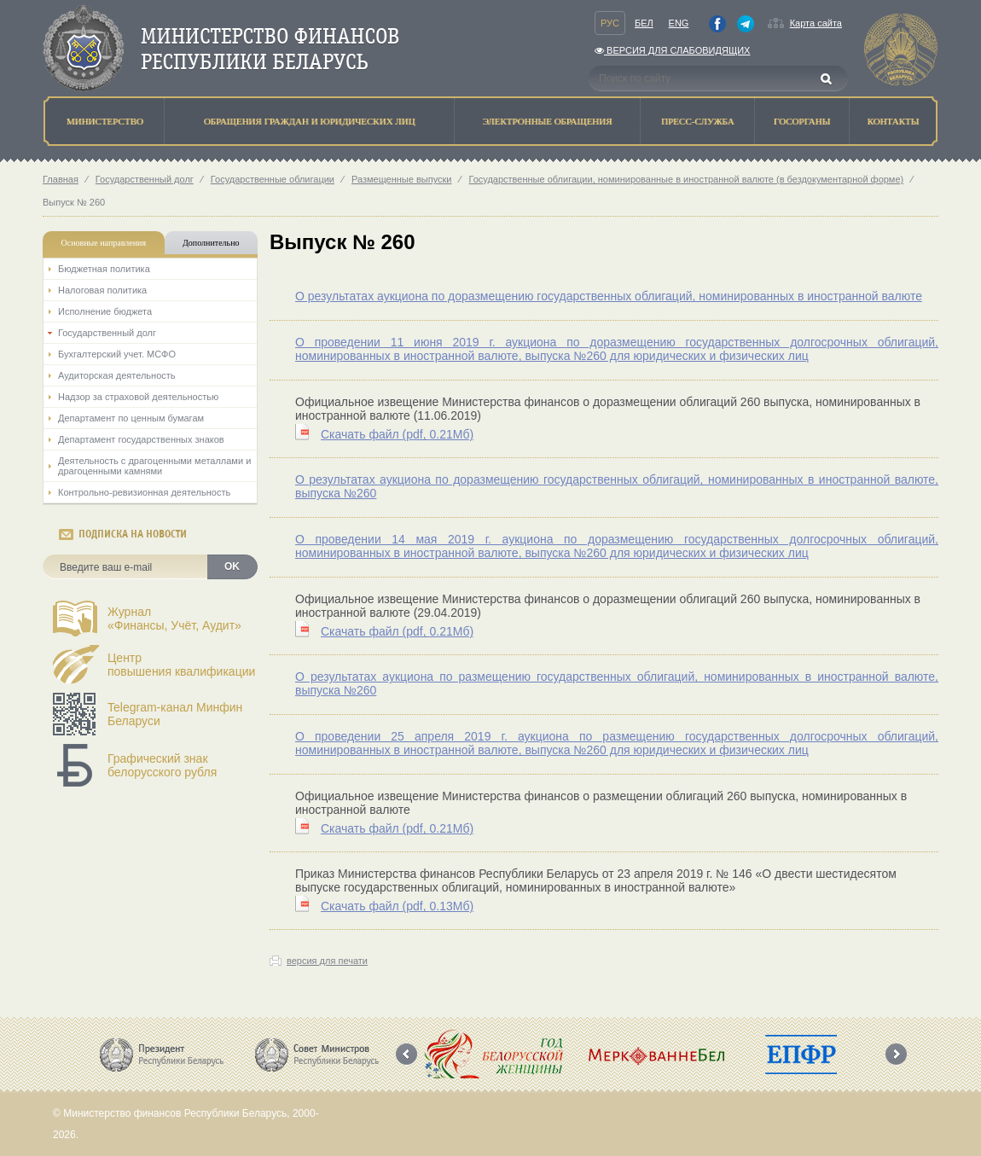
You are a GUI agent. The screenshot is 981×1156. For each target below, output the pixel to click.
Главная (60, 179)
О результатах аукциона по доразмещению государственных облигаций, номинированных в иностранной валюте (608, 296)
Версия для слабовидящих (672, 50)
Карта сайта (816, 23)
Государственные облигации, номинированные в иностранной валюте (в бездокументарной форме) (685, 179)
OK (232, 566)
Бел (644, 23)
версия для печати (327, 961)
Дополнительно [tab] (211, 242)
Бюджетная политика (104, 269)
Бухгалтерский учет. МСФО (117, 354)
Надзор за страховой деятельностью (138, 397)
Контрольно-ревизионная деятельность (144, 492)
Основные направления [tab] (104, 242)
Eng (679, 23)
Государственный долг (145, 179)
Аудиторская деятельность (117, 375)
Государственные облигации (272, 179)
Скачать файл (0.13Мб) (397, 906)
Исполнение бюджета (105, 311)
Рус (610, 23)
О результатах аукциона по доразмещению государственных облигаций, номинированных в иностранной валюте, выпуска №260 (616, 486)
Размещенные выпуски (401, 179)
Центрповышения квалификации (181, 664)
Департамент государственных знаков (141, 439)
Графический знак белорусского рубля (162, 765)
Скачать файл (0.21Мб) (397, 434)
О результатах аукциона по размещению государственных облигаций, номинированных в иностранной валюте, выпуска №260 (616, 683)
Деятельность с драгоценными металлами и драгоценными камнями (154, 466)
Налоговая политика (102, 290)
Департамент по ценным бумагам (131, 418)
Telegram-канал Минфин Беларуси (174, 714)
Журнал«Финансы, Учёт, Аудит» (174, 618)
